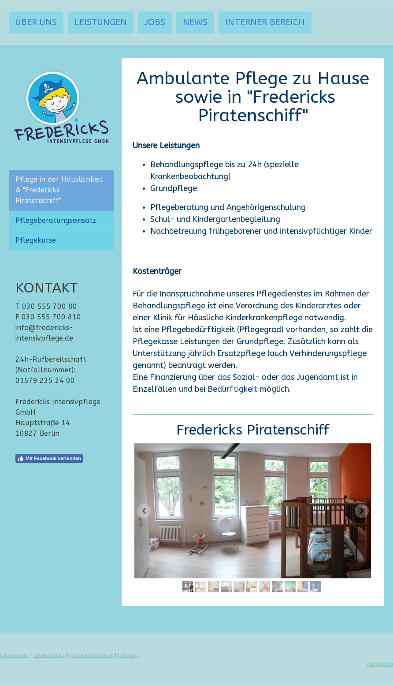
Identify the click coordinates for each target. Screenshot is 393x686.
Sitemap (128, 655)
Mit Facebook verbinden (49, 458)
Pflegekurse (35, 240)
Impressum (14, 655)
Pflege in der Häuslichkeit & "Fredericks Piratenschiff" (59, 190)
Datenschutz (49, 655)
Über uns (36, 22)
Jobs (155, 22)
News (195, 22)
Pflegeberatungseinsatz (55, 220)
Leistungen (100, 22)
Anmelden (380, 663)
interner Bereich (265, 22)
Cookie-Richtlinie (91, 655)
